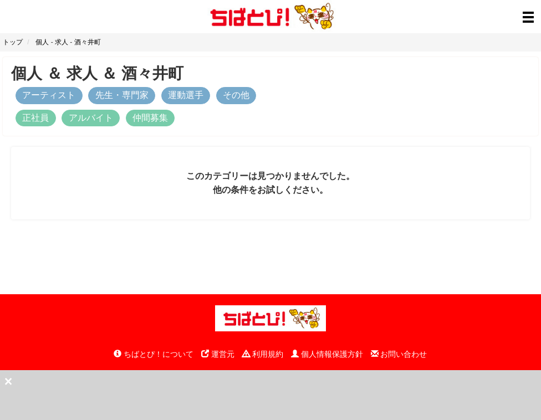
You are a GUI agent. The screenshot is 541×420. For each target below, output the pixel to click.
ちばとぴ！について (153, 354)
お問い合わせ (399, 354)
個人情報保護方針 (327, 354)
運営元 (217, 354)
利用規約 (262, 354)
